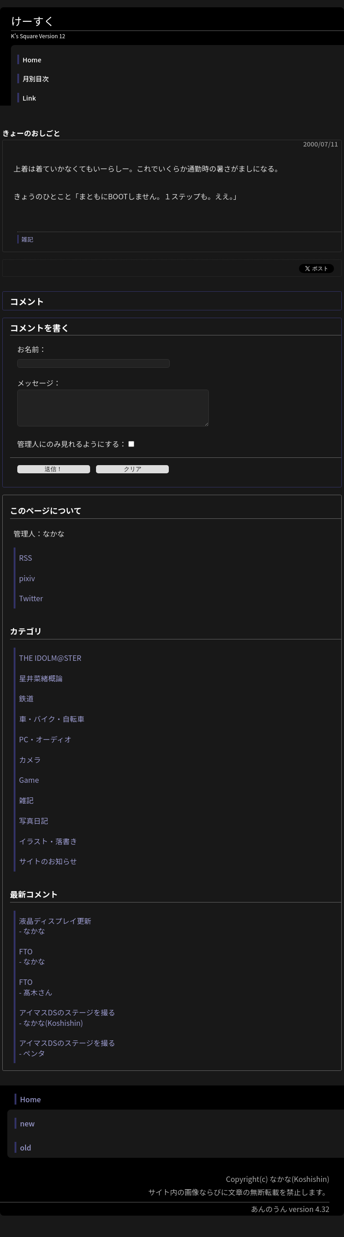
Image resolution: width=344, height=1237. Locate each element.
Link (29, 97)
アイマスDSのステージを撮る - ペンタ (67, 1054)
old (25, 1154)
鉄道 (26, 705)
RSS (25, 564)
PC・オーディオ (45, 745)
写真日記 (33, 827)
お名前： (31, 349)
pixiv (27, 584)
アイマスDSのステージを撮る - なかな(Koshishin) (67, 1024)
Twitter (31, 604)
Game (29, 786)
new (27, 1130)
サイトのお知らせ (48, 867)
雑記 (27, 239)
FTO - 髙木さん (35, 993)
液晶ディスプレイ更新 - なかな (55, 932)
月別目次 (36, 78)
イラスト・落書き (48, 847)
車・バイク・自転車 (51, 725)
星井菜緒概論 (41, 684)
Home (32, 59)
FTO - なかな (32, 963)
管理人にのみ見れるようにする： (71, 450)
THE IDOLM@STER (50, 664)
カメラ (30, 766)
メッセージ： (39, 382)
